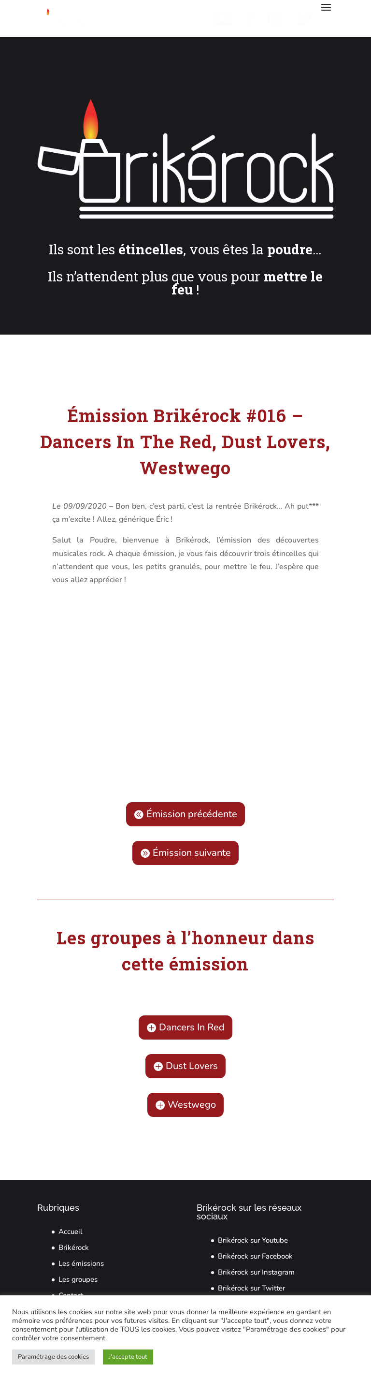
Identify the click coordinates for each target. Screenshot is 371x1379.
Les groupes (78, 1279)
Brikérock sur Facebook (255, 1256)
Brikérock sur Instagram (256, 1272)
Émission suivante (192, 852)
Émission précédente (191, 814)
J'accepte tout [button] (128, 1356)
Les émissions (81, 1263)
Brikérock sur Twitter (251, 1288)
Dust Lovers (192, 1065)
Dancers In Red (192, 1027)
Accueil (70, 1231)
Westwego (192, 1104)
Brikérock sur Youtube (253, 1240)
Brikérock (73, 1247)
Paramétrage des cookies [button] (53, 1356)
